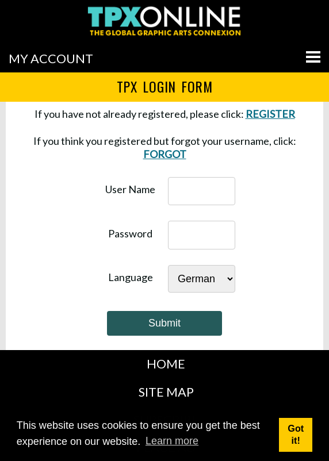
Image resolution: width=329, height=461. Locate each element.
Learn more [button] (172, 441)
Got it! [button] (296, 434)
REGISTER (270, 113)
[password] (201, 235)
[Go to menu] (313, 57)
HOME (166, 363)
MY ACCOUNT (51, 58)
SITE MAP (166, 392)
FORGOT (164, 154)
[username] (201, 191)
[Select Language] (201, 279)
